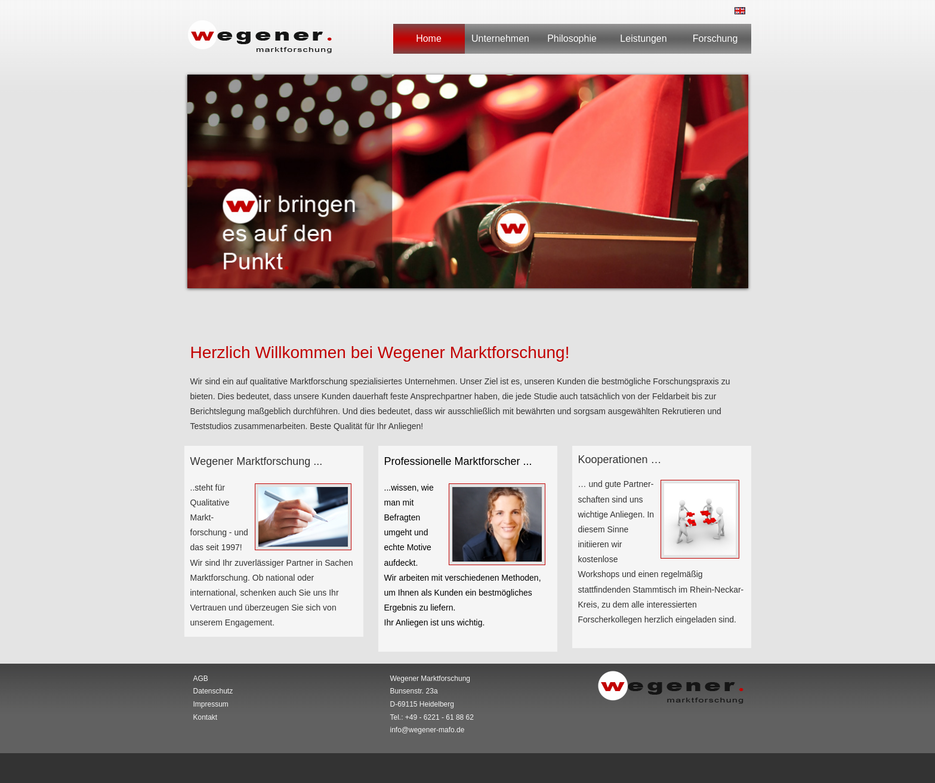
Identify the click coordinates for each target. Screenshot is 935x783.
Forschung (715, 38)
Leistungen (643, 38)
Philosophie (572, 38)
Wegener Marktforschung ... (256, 461)
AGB (200, 678)
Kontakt (205, 717)
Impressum (211, 704)
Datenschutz (213, 691)
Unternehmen (500, 38)
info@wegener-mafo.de (427, 730)
